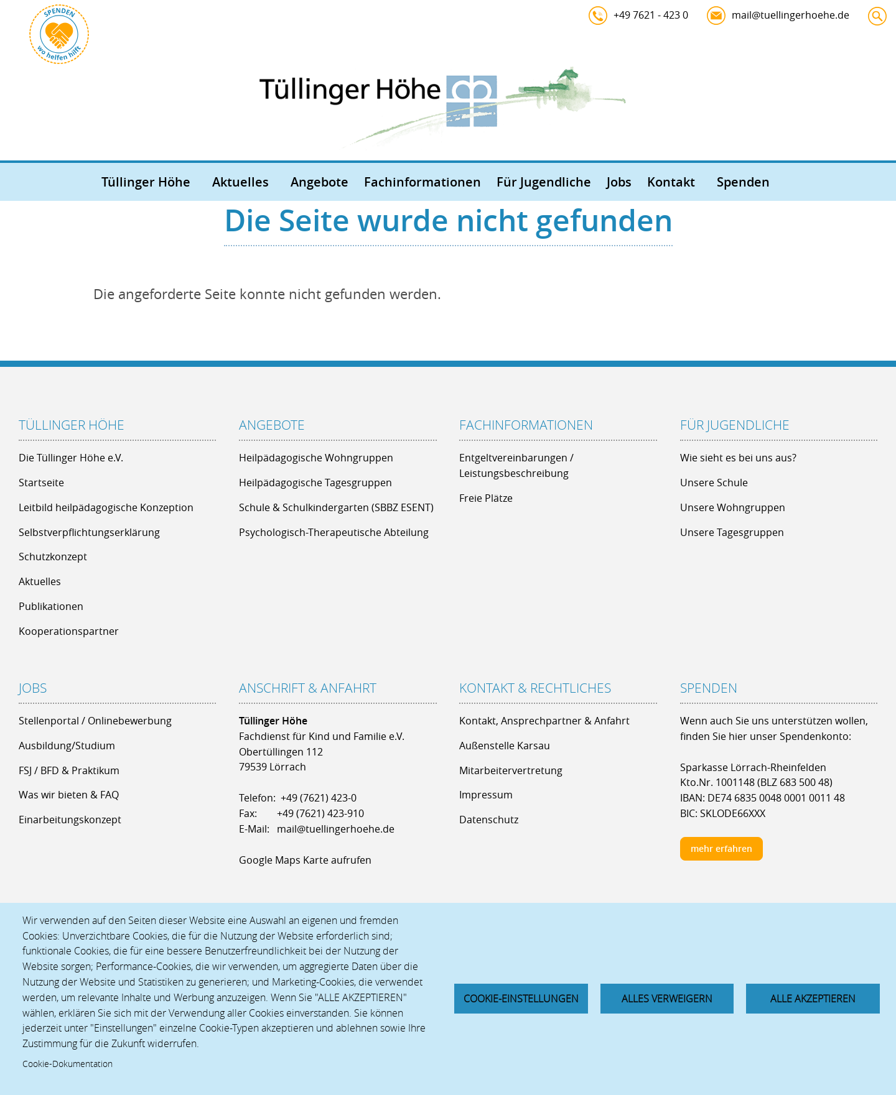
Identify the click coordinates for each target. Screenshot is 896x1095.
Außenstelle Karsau (504, 745)
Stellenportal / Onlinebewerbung (95, 721)
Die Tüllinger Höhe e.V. (71, 457)
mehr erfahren (721, 848)
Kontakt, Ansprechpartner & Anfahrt (544, 721)
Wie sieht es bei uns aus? (738, 457)
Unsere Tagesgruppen (732, 532)
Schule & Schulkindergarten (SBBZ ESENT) (336, 507)
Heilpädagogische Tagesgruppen (315, 482)
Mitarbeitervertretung (510, 770)
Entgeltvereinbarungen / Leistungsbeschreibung (516, 465)
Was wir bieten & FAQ (69, 795)
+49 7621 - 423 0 (651, 15)
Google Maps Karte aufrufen (305, 860)
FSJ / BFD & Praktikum (69, 770)
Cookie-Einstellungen (521, 998)
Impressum (486, 795)
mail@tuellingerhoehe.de (790, 15)
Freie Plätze (486, 498)
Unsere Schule (714, 482)
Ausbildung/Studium (67, 745)
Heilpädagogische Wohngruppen (316, 457)
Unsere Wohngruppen (732, 507)
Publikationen (51, 606)
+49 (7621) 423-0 (319, 798)
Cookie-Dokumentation (67, 1064)
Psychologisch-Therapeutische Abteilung (334, 532)
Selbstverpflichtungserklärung (89, 532)
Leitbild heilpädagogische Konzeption (106, 507)
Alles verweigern (667, 998)
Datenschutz (488, 819)
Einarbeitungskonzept (70, 819)
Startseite (41, 482)
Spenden (743, 181)
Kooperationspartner (69, 631)
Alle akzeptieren (813, 998)
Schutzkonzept (53, 556)
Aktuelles (240, 181)
